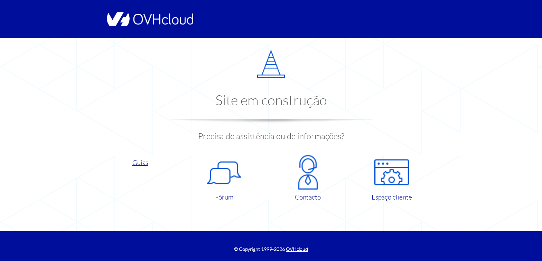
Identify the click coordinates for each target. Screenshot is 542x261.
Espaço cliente (392, 178)
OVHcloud (297, 249)
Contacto (308, 178)
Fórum (224, 178)
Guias (140, 162)
